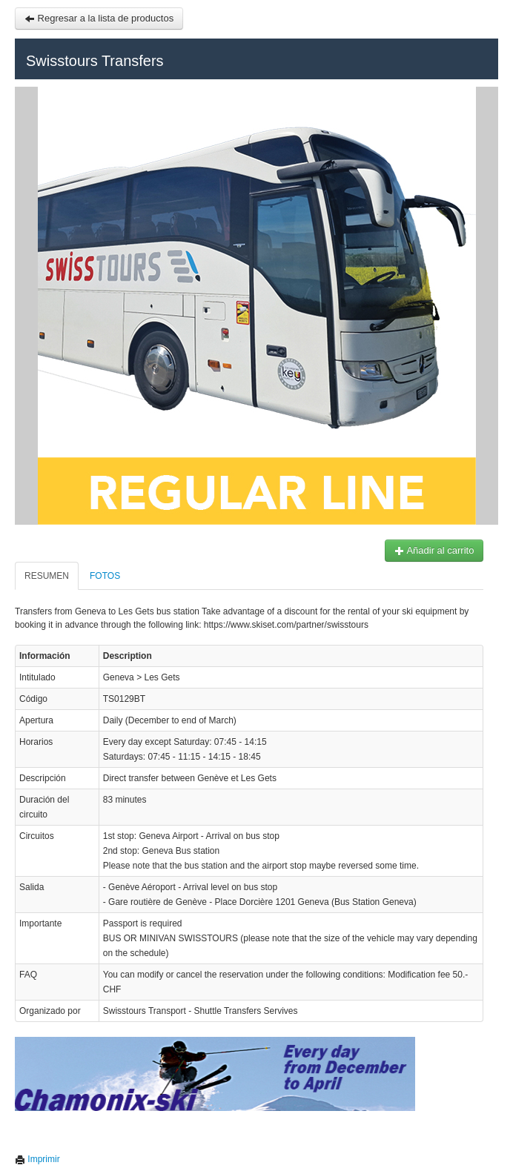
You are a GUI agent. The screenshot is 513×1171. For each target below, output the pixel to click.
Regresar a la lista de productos (92, 18)
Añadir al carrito (427, 550)
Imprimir (30, 1159)
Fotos (98, 576)
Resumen (40, 576)
